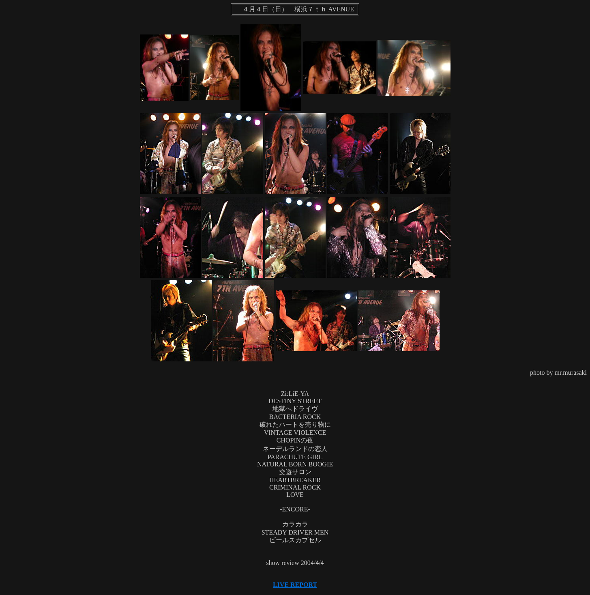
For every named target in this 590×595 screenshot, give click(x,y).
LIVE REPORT (295, 584)
